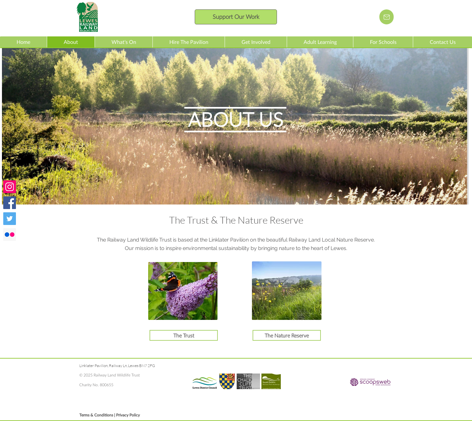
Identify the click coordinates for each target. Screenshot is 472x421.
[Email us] (386, 16)
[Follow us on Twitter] (9, 218)
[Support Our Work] (236, 16)
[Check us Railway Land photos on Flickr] (9, 234)
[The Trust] (184, 335)
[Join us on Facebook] (9, 202)
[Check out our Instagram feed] (9, 186)
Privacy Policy (128, 415)
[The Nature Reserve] (287, 335)
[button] (123, 41)
